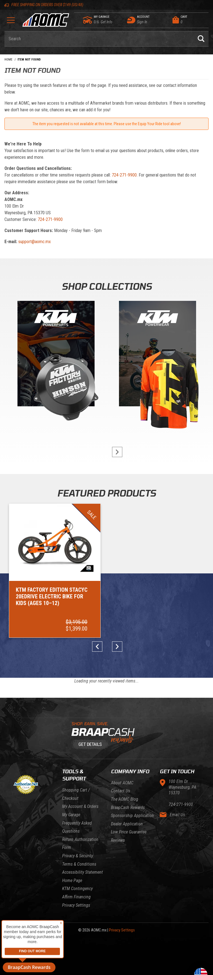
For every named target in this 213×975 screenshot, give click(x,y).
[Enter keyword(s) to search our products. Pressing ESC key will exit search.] (99, 38)
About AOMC (122, 762)
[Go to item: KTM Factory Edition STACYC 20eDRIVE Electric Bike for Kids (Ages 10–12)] (40, 560)
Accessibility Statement (82, 851)
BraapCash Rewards (128, 786)
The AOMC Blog (124, 778)
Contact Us (120, 770)
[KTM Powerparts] (55, 355)
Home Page (72, 860)
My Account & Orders (80, 785)
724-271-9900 (124, 175)
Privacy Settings (76, 884)
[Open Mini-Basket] (189, 20)
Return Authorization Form (80, 823)
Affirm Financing (76, 876)
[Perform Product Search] (201, 38)
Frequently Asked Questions (77, 806)
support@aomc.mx (34, 241)
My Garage (71, 794)
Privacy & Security (77, 835)
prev (98, 626)
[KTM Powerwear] (157, 355)
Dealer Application (127, 803)
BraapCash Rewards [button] (29, 967)
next (114, 451)
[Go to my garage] (88, 20)
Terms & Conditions (79, 843)
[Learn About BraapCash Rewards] (104, 715)
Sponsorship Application (132, 795)
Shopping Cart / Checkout (76, 773)
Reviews (118, 819)
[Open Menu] (10, 22)
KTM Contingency (77, 868)
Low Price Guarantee (128, 811)
